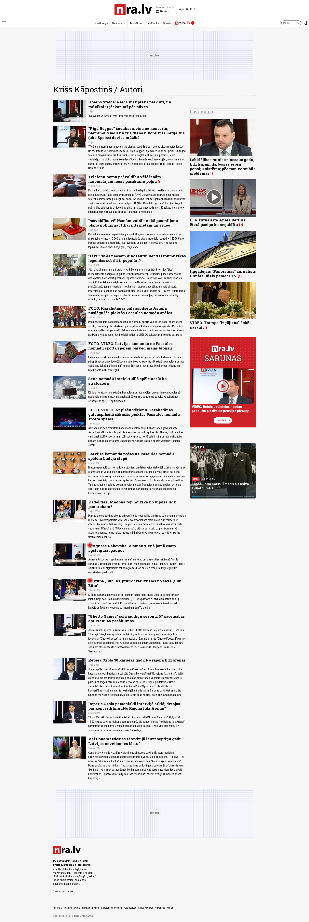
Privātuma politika (90, 907)
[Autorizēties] (305, 23)
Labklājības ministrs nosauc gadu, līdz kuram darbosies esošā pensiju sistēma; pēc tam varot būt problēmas (222, 166)
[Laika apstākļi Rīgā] (187, 9)
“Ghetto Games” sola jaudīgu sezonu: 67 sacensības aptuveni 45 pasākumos (136, 618)
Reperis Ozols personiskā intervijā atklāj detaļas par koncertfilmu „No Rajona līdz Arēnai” (134, 706)
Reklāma (68, 907)
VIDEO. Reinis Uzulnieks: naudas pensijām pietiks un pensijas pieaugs (220, 408)
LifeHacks (152, 23)
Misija (77, 907)
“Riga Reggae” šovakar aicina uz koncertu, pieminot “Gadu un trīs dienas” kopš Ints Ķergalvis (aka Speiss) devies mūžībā (136, 133)
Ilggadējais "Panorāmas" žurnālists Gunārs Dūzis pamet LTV (223, 273)
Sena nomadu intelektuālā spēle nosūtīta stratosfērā (127, 381)
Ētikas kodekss (145, 907)
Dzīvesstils (119, 23)
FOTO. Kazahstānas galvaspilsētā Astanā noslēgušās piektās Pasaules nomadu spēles (130, 310)
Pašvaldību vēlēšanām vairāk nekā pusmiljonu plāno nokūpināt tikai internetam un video (133, 223)
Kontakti (171, 907)
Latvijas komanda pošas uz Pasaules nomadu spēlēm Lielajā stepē (131, 456)
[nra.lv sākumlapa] (133, 9)
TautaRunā (136, 23)
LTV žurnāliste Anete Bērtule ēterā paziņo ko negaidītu (218, 222)
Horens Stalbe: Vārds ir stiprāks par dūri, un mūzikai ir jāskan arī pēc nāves (129, 104)
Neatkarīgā (101, 23)
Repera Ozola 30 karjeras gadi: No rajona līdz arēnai (136, 660)
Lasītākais (201, 112)
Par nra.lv (57, 907)
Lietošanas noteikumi (111, 907)
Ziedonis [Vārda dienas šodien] (162, 11)
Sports (167, 23)
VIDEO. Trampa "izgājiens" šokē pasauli (219, 325)
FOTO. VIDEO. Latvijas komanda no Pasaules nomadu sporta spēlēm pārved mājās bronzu (130, 345)
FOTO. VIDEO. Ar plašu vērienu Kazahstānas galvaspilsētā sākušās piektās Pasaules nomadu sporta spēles (134, 414)
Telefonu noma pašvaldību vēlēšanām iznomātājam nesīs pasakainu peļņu (124, 179)
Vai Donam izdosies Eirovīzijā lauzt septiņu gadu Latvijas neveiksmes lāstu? (135, 741)
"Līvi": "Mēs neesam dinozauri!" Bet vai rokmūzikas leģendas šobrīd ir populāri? (137, 258)
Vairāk (224, 420)
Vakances (160, 907)
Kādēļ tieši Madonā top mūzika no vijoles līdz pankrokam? (132, 504)
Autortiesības (130, 907)
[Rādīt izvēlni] (4, 23)
